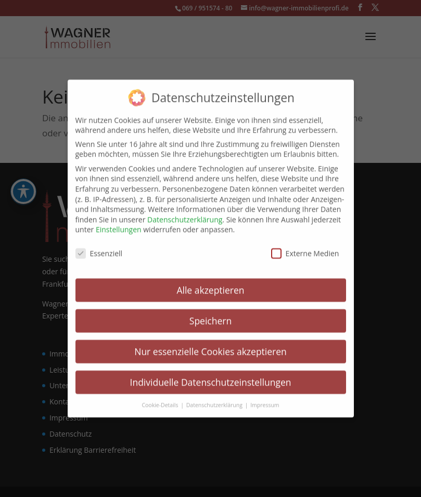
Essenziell (99, 246)
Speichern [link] (210, 314)
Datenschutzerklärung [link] (184, 213)
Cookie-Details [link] (161, 397)
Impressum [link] (264, 397)
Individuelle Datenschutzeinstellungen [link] (210, 375)
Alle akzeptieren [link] (210, 283)
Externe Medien (305, 246)
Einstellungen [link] (119, 222)
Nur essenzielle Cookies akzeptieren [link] (210, 344)
